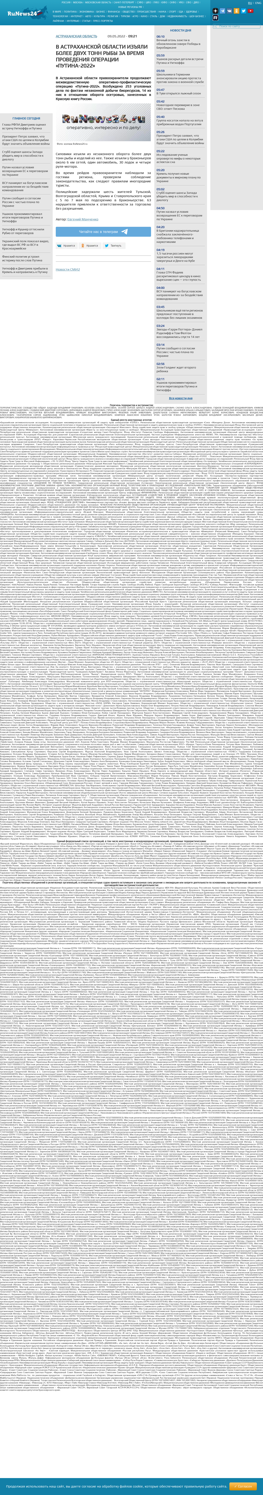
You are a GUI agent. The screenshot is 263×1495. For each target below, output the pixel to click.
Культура (99, 16)
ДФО (196, 2)
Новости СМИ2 (68, 269)
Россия (66, 2)
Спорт (172, 11)
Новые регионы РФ (130, 7)
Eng (258, 3)
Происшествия (146, 11)
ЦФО (148, 2)
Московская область (98, 2)
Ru (250, 3)
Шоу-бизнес (196, 16)
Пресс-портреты (103, 21)
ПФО (156, 2)
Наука (162, 11)
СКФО (173, 2)
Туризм (125, 16)
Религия (113, 16)
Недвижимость (177, 16)
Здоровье (191, 11)
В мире (57, 11)
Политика (70, 11)
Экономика (86, 11)
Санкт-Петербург (124, 2)
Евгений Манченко (82, 219)
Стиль (153, 16)
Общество (128, 11)
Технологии (60, 16)
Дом (162, 16)
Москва (78, 2)
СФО (188, 2)
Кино (144, 16)
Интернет (77, 16)
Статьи (86, 21)
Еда (181, 11)
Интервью (73, 21)
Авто (88, 16)
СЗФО (140, 2)
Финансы (114, 11)
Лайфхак (58, 21)
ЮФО (164, 2)
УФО (181, 2)
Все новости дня (181, 398)
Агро (135, 16)
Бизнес (100, 11)
